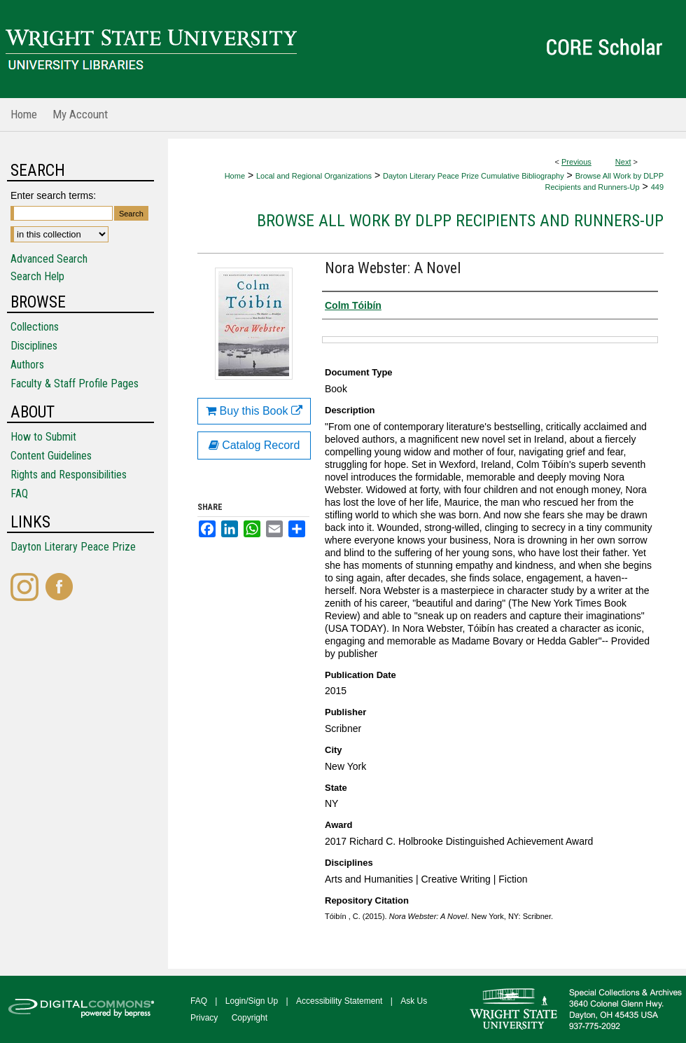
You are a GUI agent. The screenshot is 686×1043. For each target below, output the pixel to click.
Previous (576, 162)
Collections (34, 326)
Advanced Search (49, 258)
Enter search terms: (53, 195)
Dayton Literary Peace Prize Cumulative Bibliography (473, 176)
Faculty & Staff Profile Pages (74, 383)
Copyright (249, 1018)
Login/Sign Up (251, 1001)
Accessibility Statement (339, 1001)
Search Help (37, 276)
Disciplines (33, 345)
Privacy (204, 1018)
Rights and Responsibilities (68, 474)
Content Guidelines (51, 455)
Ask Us (413, 1001)
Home (235, 176)
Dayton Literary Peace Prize (73, 546)
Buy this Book (254, 411)
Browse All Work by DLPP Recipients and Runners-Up (460, 220)
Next (623, 162)
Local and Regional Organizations (314, 176)
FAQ (19, 493)
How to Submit (43, 436)
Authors (27, 364)
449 (657, 187)
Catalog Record (254, 445)
